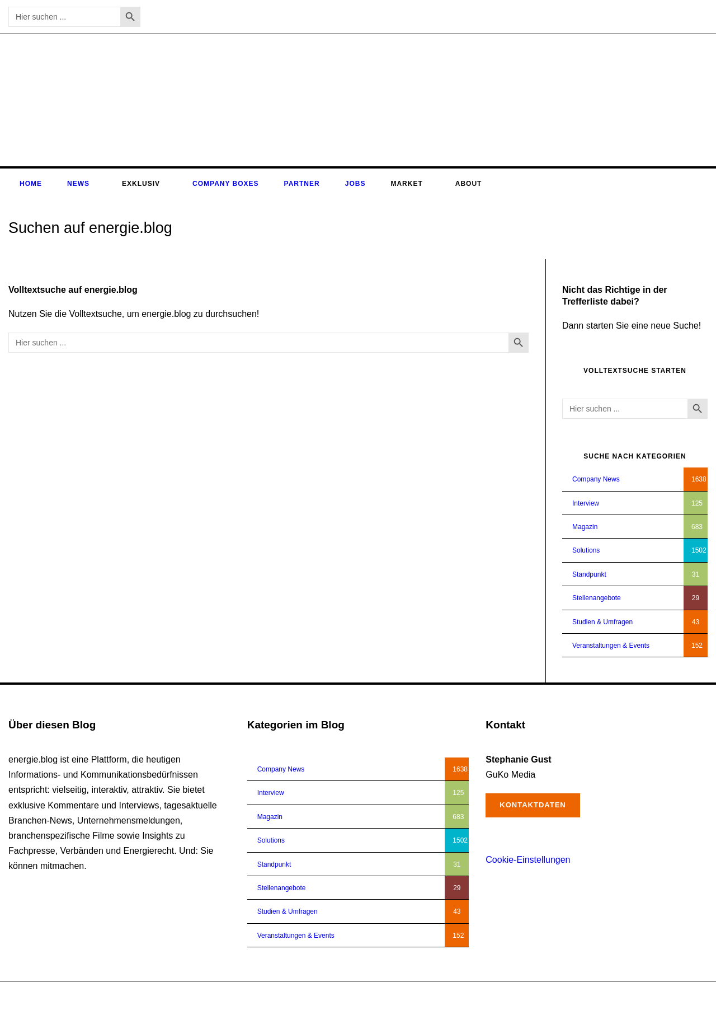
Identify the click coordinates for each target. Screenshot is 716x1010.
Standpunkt (589, 574)
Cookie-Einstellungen (528, 859)
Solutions (586, 550)
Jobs (355, 184)
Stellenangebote (596, 598)
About (468, 184)
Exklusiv (141, 184)
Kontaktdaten (533, 805)
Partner (302, 184)
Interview (585, 503)
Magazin (584, 527)
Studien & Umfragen (602, 622)
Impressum (648, 995)
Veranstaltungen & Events (610, 645)
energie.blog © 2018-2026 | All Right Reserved (77, 995)
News (78, 184)
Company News (596, 479)
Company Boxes (225, 184)
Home (31, 184)
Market (406, 184)
